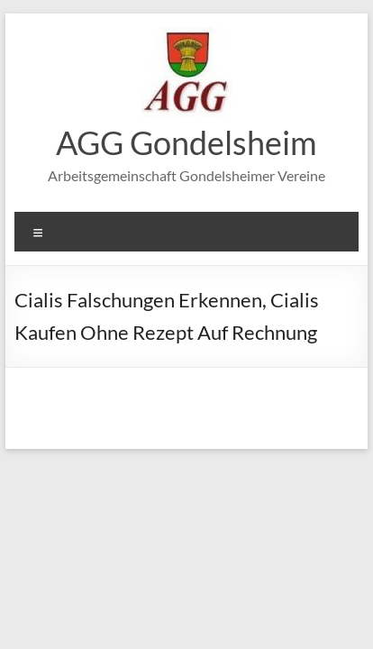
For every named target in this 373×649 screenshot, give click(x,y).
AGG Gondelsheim (186, 142)
